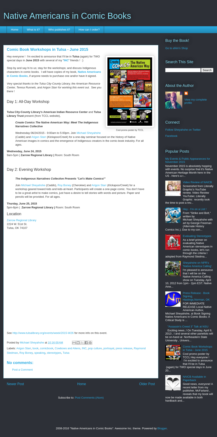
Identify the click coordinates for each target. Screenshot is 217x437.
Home (15, 29)
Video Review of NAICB (197, 182)
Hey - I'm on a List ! (195, 209)
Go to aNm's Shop (176, 48)
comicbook (46, 348)
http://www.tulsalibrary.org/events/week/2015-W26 (43, 333)
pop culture (95, 348)
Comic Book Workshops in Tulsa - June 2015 (197, 348)
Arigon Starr (38, 137)
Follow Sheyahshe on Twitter (183, 129)
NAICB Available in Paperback (194, 378)
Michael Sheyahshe (89, 132)
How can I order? (89, 29)
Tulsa (66, 352)
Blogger (162, 428)
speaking (39, 352)
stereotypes (54, 352)
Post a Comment (22, 369)
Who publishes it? (59, 29)
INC (66, 60)
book (36, 348)
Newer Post (15, 384)
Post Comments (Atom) (89, 397)
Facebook (171, 135)
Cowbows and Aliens (67, 348)
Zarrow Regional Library (21, 220)
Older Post (147, 384)
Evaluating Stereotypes (197, 236)
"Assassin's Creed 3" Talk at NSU (187, 326)
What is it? (33, 29)
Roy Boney (64, 185)
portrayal (108, 348)
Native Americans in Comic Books (67, 15)
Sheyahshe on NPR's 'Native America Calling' (197, 264)
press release (124, 348)
